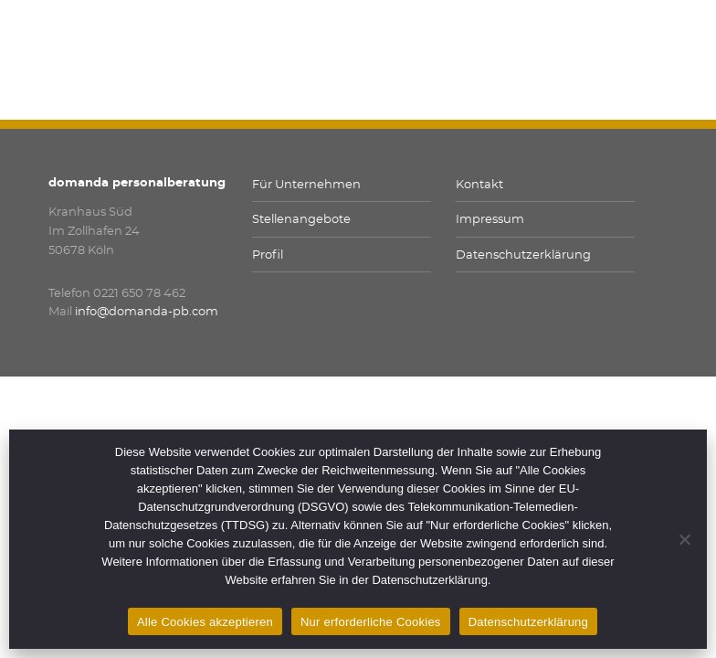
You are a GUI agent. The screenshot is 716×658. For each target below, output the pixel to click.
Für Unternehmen (306, 185)
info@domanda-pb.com (146, 312)
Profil (267, 255)
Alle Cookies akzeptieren (205, 622)
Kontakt (479, 185)
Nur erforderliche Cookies (370, 622)
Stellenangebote (301, 220)
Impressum (490, 220)
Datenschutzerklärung (523, 255)
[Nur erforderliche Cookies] (684, 539)
